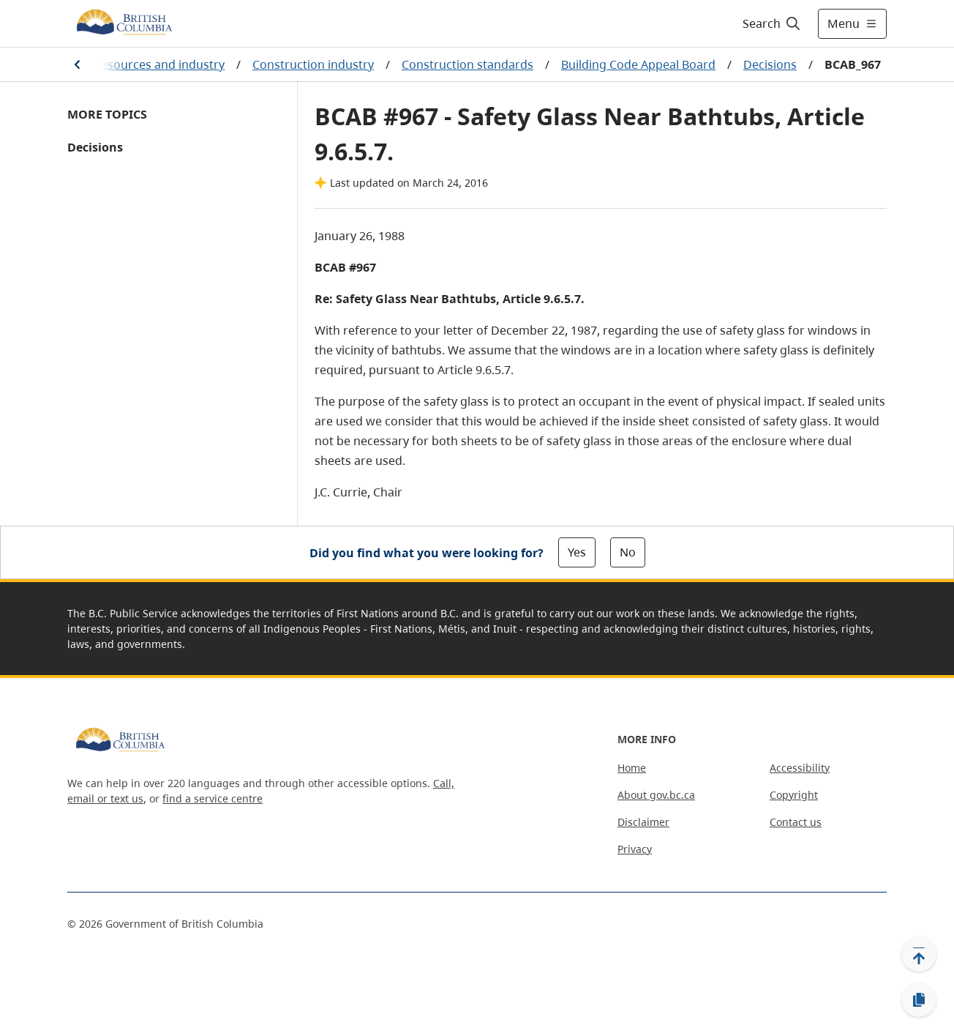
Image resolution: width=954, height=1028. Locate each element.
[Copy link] (918, 1000)
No (628, 552)
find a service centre (212, 798)
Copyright (794, 795)
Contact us (796, 822)
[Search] (772, 23)
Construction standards (467, 64)
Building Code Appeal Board (638, 64)
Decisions (770, 64)
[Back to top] (918, 954)
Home (631, 768)
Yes (577, 552)
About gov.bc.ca (656, 795)
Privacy (634, 849)
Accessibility (800, 768)
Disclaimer (643, 822)
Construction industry (313, 64)
